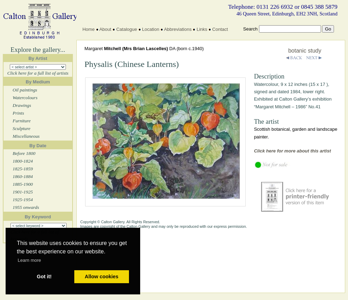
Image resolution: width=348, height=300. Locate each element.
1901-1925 (23, 192)
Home (88, 29)
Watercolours (25, 97)
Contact (220, 29)
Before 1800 (24, 153)
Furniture (21, 120)
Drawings (22, 105)
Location (150, 29)
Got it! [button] (44, 276)
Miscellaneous (26, 136)
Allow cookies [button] (101, 276)
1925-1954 (23, 199)
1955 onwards (26, 207)
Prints (18, 113)
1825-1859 (23, 168)
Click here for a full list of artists (38, 73)
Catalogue (126, 29)
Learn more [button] (29, 260)
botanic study (304, 51)
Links (202, 29)
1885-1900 (23, 184)
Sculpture (21, 128)
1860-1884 (23, 176)
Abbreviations (178, 29)
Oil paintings (25, 90)
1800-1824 (23, 161)
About (105, 29)
